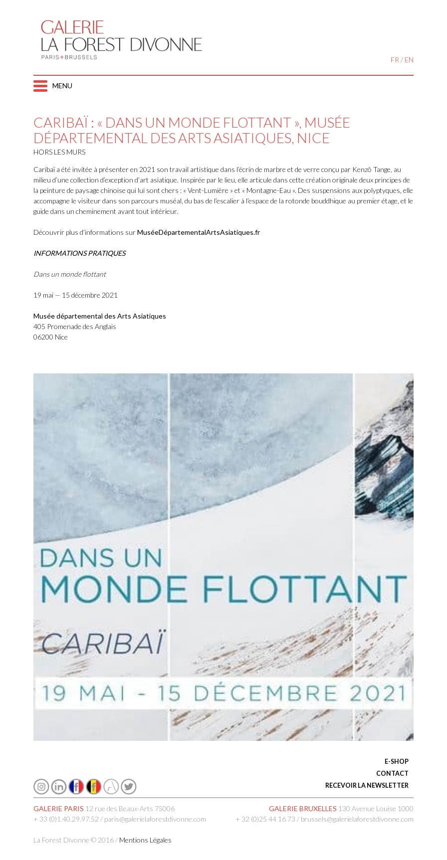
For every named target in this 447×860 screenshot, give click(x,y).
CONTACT (392, 773)
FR (395, 59)
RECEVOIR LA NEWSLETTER (367, 785)
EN (409, 59)
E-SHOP (397, 761)
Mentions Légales (145, 840)
